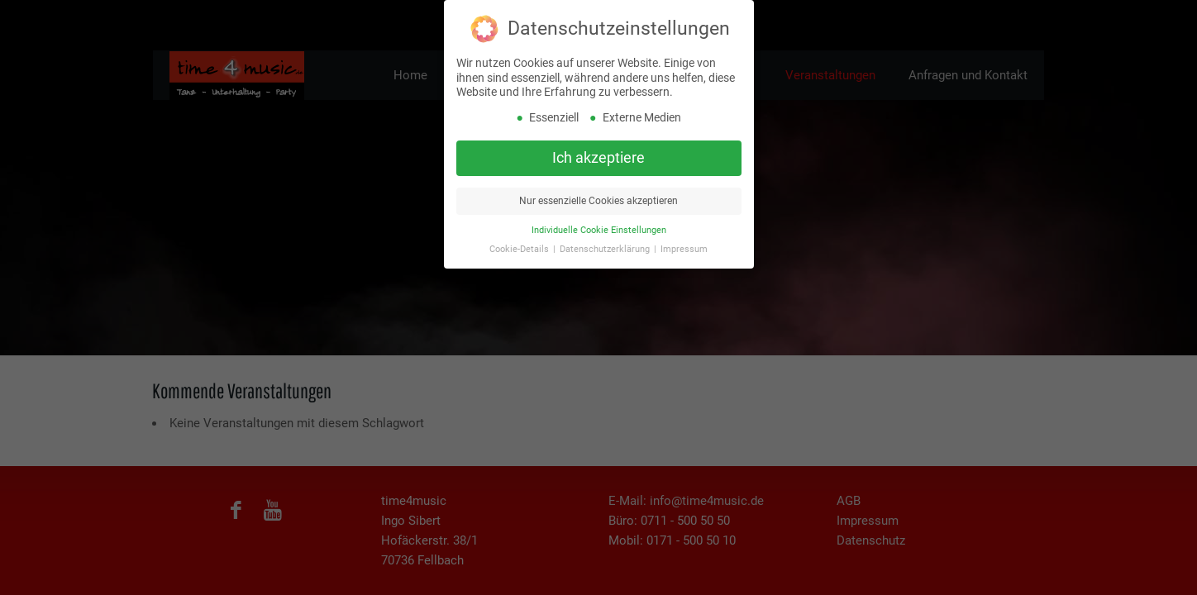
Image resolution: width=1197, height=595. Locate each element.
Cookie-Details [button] (520, 245)
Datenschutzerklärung (606, 245)
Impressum (684, 245)
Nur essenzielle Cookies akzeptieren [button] (598, 196)
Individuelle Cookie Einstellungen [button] (599, 226)
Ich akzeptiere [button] (598, 153)
